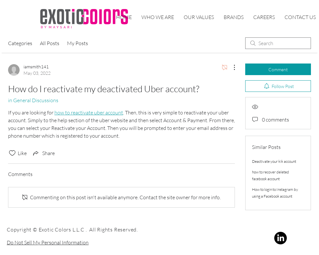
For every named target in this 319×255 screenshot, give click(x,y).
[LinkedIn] (280, 238)
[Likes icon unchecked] (12, 153)
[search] (278, 43)
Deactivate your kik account (274, 161)
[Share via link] (43, 153)
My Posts (77, 43)
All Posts (49, 43)
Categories (20, 43)
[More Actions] (231, 67)
